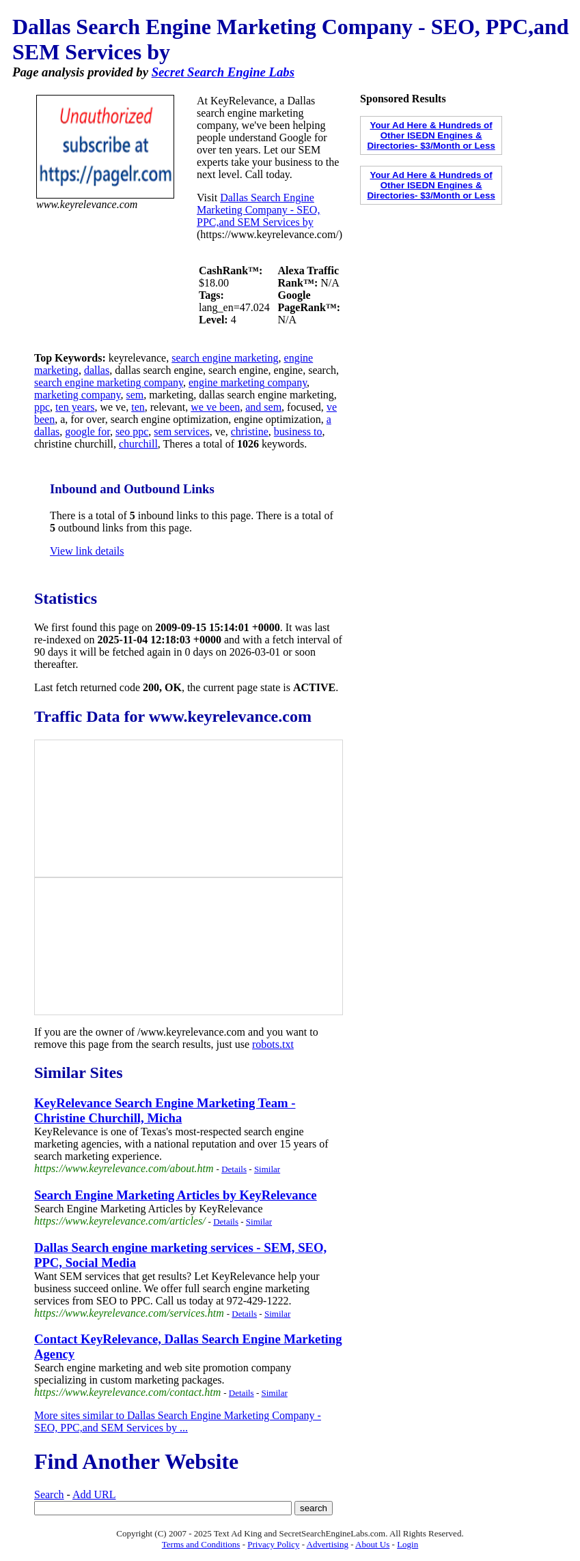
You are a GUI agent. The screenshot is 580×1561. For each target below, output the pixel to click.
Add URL (94, 1494)
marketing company (77, 394)
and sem (263, 407)
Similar (267, 1169)
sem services (181, 431)
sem (134, 394)
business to (298, 431)
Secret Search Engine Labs (223, 72)
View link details (87, 551)
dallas (96, 370)
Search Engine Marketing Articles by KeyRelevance (175, 1195)
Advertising (327, 1544)
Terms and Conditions (201, 1544)
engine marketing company (248, 382)
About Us (372, 1544)
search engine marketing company (108, 382)
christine (249, 431)
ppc (42, 407)
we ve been (215, 407)
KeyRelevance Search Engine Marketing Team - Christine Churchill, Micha (165, 1110)
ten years (74, 407)
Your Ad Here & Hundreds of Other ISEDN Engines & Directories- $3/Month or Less (431, 135)
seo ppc (131, 431)
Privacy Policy (273, 1544)
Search (49, 1494)
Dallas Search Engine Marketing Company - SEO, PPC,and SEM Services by (258, 210)
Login (407, 1544)
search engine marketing (224, 358)
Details (234, 1169)
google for (87, 431)
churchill (138, 444)
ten (138, 407)
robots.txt (273, 1044)
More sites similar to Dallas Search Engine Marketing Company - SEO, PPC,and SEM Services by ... (177, 1421)
